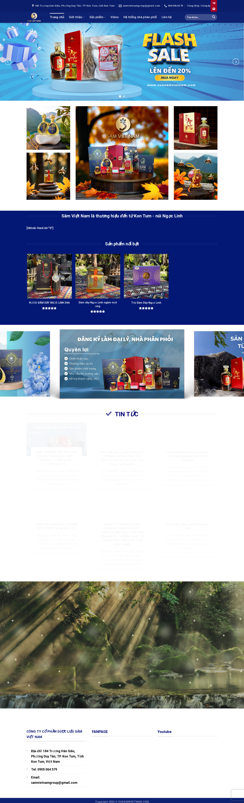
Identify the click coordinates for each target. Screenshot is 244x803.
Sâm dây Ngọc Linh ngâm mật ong (98, 304)
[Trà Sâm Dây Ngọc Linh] (146, 276)
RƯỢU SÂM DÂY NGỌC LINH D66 (49, 302)
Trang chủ (57, 17)
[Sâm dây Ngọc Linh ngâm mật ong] (97, 276)
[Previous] (8, 62)
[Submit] (213, 17)
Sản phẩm (97, 17)
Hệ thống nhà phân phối (140, 17)
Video (115, 17)
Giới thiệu (77, 17)
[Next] (236, 62)
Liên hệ (167, 17)
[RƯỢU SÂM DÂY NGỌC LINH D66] (49, 276)
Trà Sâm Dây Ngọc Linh (146, 302)
